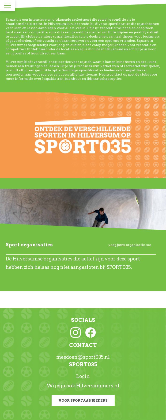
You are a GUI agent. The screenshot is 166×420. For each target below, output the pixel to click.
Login (83, 376)
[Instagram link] (75, 332)
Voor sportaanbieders (83, 400)
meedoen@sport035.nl (83, 357)
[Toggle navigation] (7, 5)
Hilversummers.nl (97, 386)
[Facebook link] (90, 332)
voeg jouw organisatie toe (129, 244)
